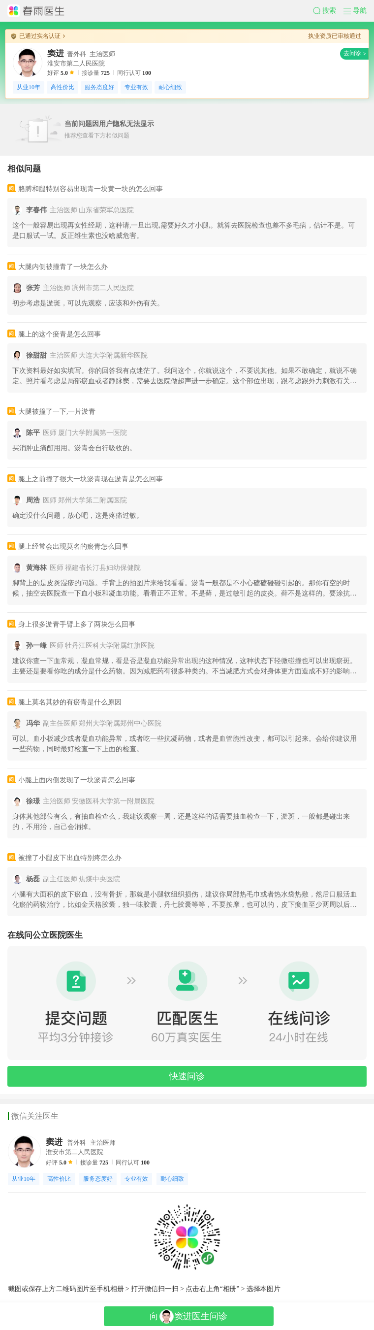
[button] (328, 10)
